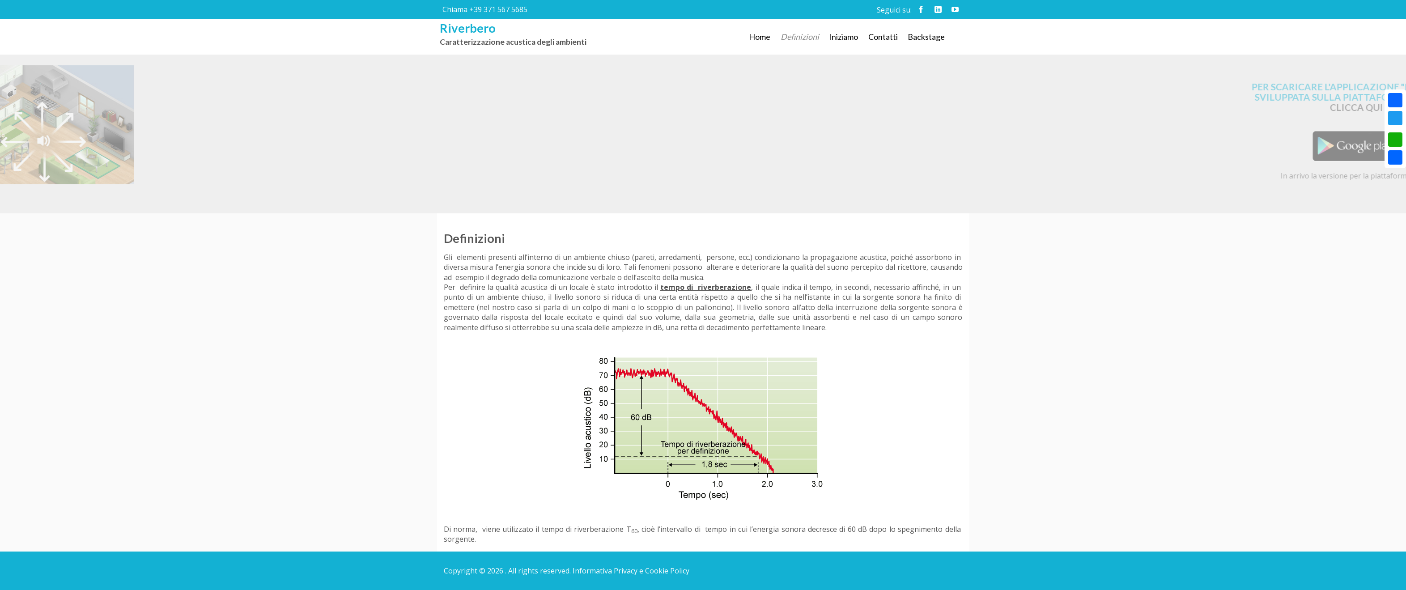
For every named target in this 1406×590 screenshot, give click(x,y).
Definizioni (800, 37)
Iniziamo (843, 37)
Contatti (883, 37)
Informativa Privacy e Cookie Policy (631, 571)
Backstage (926, 37)
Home (759, 37)
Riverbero (468, 28)
